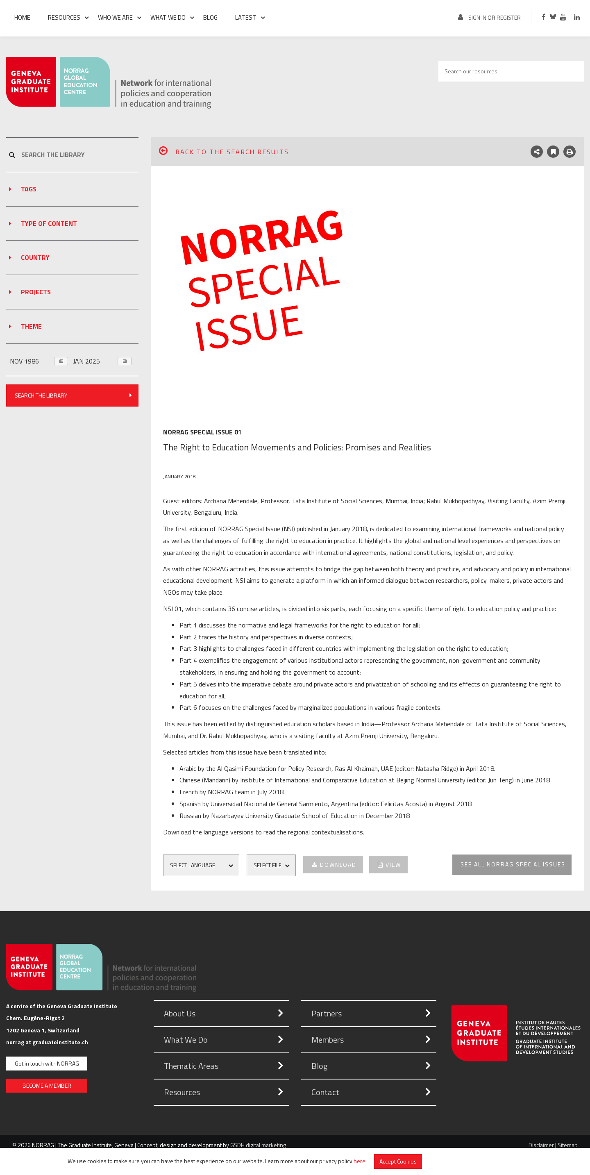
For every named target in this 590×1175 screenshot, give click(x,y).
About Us (179, 1013)
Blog (210, 17)
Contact (325, 1092)
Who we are (115, 17)
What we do (168, 17)
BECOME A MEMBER (47, 1085)
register (509, 17)
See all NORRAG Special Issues (513, 864)
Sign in (477, 17)
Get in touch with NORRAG (47, 1063)
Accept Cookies (398, 1161)
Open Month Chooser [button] (59, 361)
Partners (326, 1013)
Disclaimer (541, 1145)
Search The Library (74, 395)
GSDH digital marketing (258, 1145)
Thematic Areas (191, 1065)
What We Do (186, 1039)
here (359, 1160)
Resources (64, 17)
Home (22, 17)
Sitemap (568, 1145)
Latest (245, 17)
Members (327, 1039)
